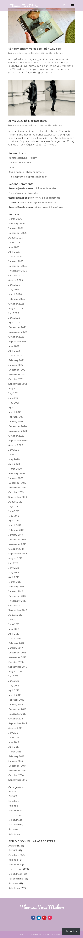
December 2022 (17, 327)
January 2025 (15, 261)
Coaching (13, 801)
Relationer (14, 834)
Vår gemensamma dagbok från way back (35, 48)
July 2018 (13, 563)
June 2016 (13, 681)
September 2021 (17, 384)
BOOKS (12, 796)
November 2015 (17, 714)
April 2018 (13, 577)
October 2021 (16, 379)
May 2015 (13, 742)
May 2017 (13, 629)
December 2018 (17, 539)
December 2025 (17, 233)
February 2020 (16, 473)
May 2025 (13, 247)
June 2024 (14, 285)
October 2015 (15, 718)
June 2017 (13, 624)
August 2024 (15, 280)
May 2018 (13, 572)
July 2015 (13, 733)
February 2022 (16, 360)
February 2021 (16, 417)
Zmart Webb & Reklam (54, 934)
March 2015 (14, 751)
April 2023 (14, 322)
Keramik (13, 805)
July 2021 (13, 393)
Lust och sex (15, 815)
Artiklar (12, 791)
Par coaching (15, 824)
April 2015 (13, 747)
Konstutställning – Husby (22, 158)
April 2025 (14, 252)
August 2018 (15, 558)
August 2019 (15, 501)
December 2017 (17, 596)
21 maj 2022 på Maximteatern (27, 120)
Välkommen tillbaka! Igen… (50, 207)
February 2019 (16, 530)
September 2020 (18, 440)
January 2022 (15, 365)
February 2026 (16, 223)
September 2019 (17, 497)
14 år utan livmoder (45, 188)
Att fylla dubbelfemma (47, 198)
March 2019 (14, 525)
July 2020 (13, 450)
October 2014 (16, 775)
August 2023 (15, 308)
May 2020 (14, 459)
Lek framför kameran (20, 162)
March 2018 (14, 582)
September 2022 (17, 341)
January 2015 (15, 761)
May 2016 (13, 685)
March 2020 (15, 468)
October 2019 (16, 492)
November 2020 (17, 431)
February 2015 (16, 756)
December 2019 (17, 483)
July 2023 (13, 313)
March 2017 (14, 638)
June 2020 (14, 454)
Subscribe (71, 931)
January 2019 (15, 534)
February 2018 (16, 586)
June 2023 (14, 318)
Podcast (13, 829)
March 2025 (15, 256)
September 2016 (17, 667)
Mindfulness (15, 820)
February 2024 (16, 299)
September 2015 (17, 723)
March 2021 (14, 412)
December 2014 (17, 766)
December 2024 (17, 266)
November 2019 (17, 487)
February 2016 (16, 700)
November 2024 (17, 270)
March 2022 (15, 355)
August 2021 (15, 388)
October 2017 (16, 605)
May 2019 (13, 516)
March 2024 (15, 294)
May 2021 (13, 402)
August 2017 (15, 615)
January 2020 (16, 478)
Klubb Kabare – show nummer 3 (26, 172)
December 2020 (17, 426)
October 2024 (16, 275)
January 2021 (15, 421)
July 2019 (13, 506)
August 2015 (15, 728)
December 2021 (17, 369)
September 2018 (17, 553)
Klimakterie (14, 810)
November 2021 (17, 374)
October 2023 (16, 303)
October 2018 (16, 549)
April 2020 (14, 464)
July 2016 (13, 676)
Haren (11, 167)
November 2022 (17, 332)
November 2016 (17, 657)
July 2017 (13, 619)
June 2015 (13, 737)
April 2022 (14, 351)
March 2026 (15, 219)
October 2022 (16, 336)
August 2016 (15, 671)
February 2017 (16, 643)
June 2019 (13, 511)
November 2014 (17, 770)
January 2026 (15, 228)
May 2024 (14, 289)
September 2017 (17, 610)
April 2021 (13, 407)
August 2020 (15, 445)
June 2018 (13, 567)
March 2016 (14, 695)
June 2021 (13, 398)
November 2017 (17, 600)
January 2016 (15, 704)
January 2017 (15, 648)
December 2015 (17, 709)
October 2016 (16, 662)
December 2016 (17, 652)
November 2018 (17, 544)
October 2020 (16, 435)
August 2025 (15, 237)
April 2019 (13, 520)
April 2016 (13, 690)
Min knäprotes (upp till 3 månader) (27, 176)
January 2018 (15, 591)
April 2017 (13, 633)
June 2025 (14, 242)
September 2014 (17, 780)
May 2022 (13, 346)
